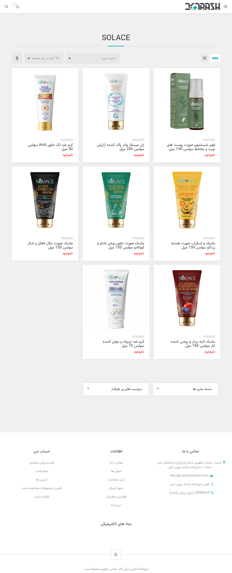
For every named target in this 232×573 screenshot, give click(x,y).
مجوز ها (116, 471)
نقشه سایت (42, 496)
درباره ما (116, 505)
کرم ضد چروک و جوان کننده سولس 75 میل (123, 344)
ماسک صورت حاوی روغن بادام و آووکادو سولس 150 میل (120, 245)
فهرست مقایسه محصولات (17, 58)
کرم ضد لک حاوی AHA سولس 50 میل (50, 147)
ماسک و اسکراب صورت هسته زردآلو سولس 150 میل (193, 245)
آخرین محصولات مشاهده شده (42, 488)
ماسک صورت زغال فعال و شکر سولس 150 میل (50, 245)
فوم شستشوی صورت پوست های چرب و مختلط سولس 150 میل (191, 147)
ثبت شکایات (116, 479)
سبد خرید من (14, 4)
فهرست (204, 58)
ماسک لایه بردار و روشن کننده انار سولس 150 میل (193, 344)
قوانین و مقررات (116, 496)
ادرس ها (41, 479)
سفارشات (41, 471)
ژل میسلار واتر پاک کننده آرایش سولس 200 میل (120, 147)
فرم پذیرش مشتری (41, 462)
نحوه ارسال (116, 488)
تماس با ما (116, 462)
